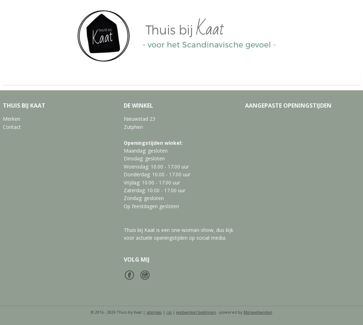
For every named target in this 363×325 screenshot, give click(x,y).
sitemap (154, 312)
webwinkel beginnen (196, 312)
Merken (11, 118)
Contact (12, 127)
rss (169, 312)
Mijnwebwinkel (258, 312)
